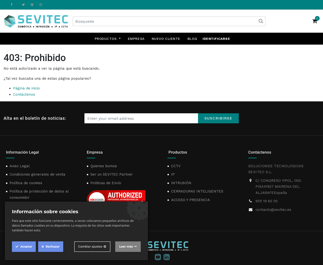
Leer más (126, 246)
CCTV (176, 166)
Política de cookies (26, 183)
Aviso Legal (20, 166)
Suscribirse (218, 118)
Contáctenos (24, 94)
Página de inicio (26, 88)
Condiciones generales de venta (37, 174)
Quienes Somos (103, 166)
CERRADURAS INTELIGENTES (197, 191)
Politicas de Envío (105, 183)
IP (173, 174)
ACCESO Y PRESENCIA (190, 200)
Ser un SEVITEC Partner (111, 174)
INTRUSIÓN (181, 183)
